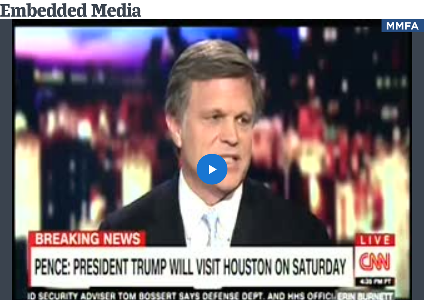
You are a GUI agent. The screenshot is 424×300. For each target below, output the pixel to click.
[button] (212, 169)
